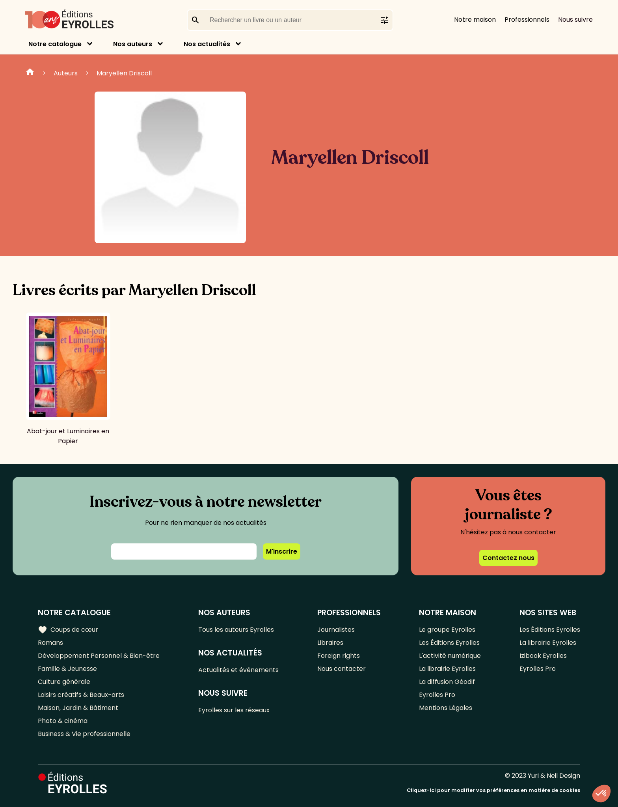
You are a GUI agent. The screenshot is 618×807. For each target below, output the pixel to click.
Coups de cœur (68, 630)
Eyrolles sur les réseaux (234, 710)
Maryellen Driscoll (124, 73)
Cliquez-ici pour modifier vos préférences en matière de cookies (493, 790)
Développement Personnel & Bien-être (99, 655)
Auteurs (66, 73)
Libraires (330, 642)
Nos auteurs (132, 44)
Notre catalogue (55, 44)
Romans (50, 642)
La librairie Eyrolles (447, 668)
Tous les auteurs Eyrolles (236, 629)
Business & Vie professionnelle (84, 733)
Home (30, 73)
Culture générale (64, 681)
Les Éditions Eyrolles (449, 642)
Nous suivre (575, 19)
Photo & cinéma (62, 720)
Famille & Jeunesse (67, 668)
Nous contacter (341, 668)
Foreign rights (338, 655)
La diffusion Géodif (447, 681)
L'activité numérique (450, 655)
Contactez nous (508, 557)
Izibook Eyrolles (543, 655)
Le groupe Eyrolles (447, 629)
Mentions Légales (445, 707)
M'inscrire (281, 551)
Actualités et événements (238, 669)
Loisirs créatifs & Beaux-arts (81, 694)
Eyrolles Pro (437, 694)
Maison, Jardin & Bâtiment (78, 707)
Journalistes (336, 629)
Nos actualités (207, 44)
